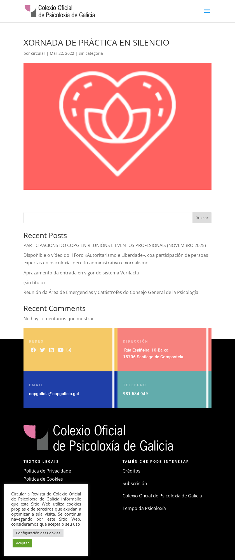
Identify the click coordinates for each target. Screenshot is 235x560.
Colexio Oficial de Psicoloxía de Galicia (162, 496)
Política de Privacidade (47, 471)
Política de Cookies (43, 479)
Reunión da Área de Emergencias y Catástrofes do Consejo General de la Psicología (111, 292)
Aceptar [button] (22, 542)
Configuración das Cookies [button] (38, 532)
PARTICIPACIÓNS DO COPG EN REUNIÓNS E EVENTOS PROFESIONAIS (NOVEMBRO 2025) (115, 245)
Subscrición (135, 483)
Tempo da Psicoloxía (144, 508)
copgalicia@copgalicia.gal (54, 393)
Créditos (131, 471)
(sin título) (34, 282)
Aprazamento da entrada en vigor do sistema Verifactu (81, 273)
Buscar (202, 217)
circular (38, 53)
